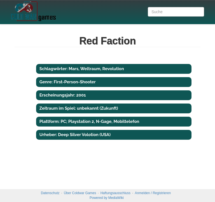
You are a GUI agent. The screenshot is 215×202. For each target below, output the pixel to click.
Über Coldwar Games (80, 193)
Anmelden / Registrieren (153, 193)
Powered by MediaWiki (107, 198)
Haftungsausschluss (115, 193)
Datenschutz (50, 193)
